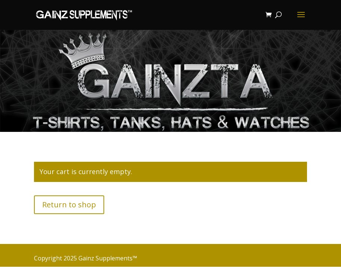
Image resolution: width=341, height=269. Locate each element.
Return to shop (69, 205)
